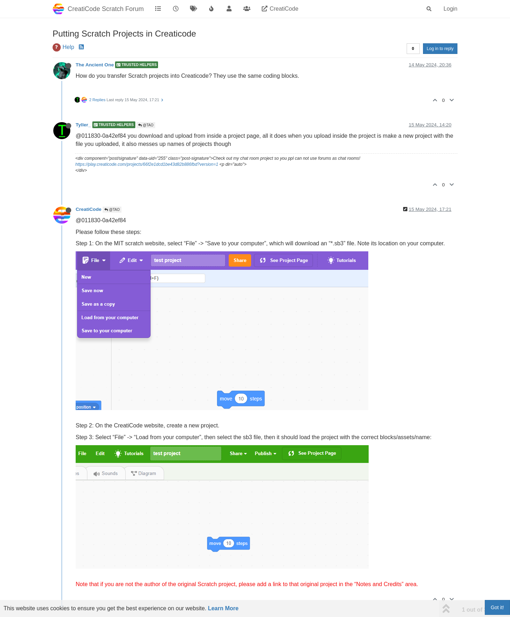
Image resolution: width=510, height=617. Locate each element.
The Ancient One (95, 64)
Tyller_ (83, 124)
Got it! (497, 607)
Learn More (223, 608)
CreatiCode (89, 209)
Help (68, 47)
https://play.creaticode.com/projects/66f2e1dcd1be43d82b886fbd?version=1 (146, 164)
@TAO (145, 125)
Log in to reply (440, 48)
